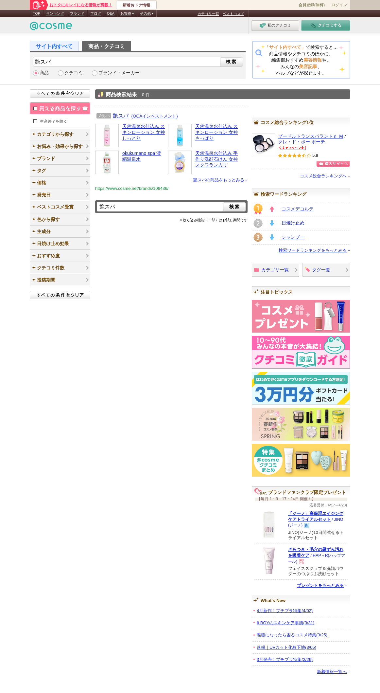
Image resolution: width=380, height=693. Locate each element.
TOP (36, 13)
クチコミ (73, 72)
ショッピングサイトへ (333, 164)
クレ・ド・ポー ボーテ (301, 141)
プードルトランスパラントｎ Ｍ (310, 136)
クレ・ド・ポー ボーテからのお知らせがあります (292, 148)
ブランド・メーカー (119, 72)
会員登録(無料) (312, 5)
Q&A (110, 13)
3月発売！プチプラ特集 (285, 659)
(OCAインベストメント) (154, 116)
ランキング (55, 13)
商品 (44, 72)
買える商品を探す (60, 108)
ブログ (95, 13)
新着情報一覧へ (332, 671)
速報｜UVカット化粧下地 (286, 647)
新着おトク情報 (136, 5)
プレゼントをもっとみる (320, 585)
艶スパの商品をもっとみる (218, 179)
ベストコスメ (233, 14)
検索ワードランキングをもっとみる (313, 250)
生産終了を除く (53, 121)
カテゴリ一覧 (208, 14)
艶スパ (121, 116)
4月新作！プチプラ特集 (285, 610)
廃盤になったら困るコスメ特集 (292, 634)
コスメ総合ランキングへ (323, 175)
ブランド (77, 13)
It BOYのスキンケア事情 (285, 622)
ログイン (339, 5)
